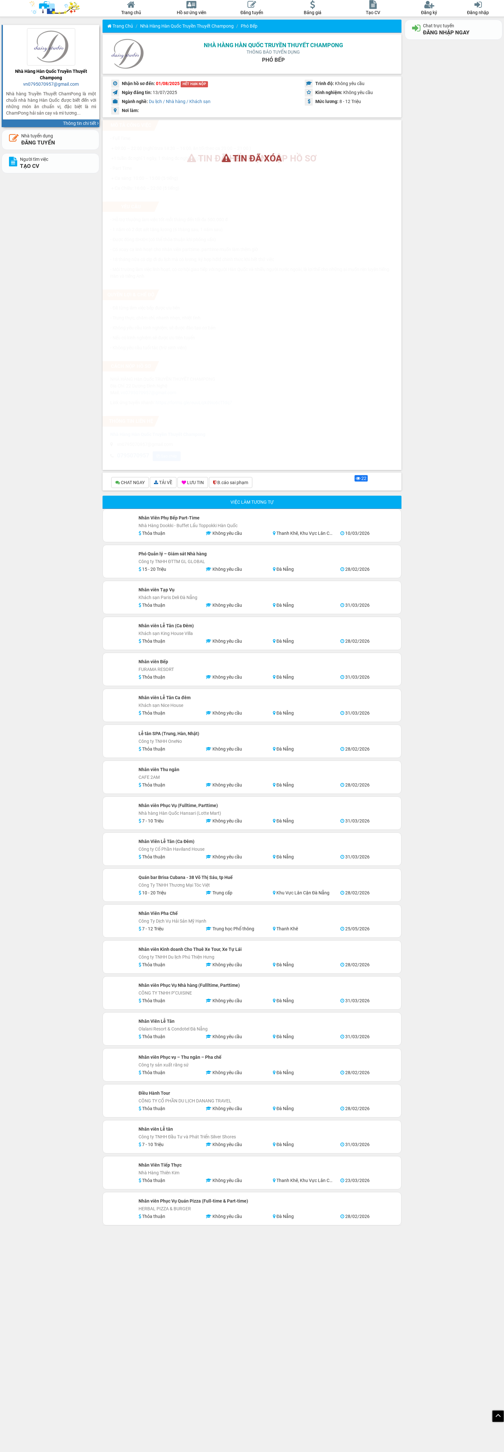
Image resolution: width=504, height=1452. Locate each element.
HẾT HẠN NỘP (194, 84)
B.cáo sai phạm (230, 482)
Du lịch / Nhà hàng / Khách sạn (180, 101)
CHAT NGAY (130, 482)
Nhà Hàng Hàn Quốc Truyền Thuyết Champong (187, 26)
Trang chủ (120, 26)
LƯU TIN (193, 482)
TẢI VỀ (163, 482)
